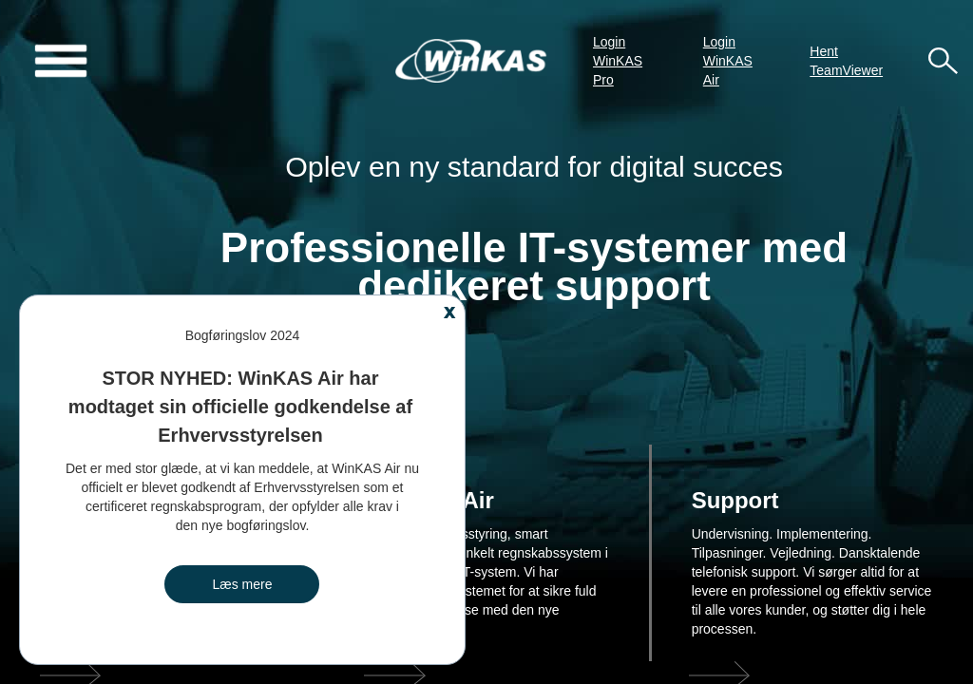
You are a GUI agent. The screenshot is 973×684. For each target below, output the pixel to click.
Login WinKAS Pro (617, 60)
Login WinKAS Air (728, 60)
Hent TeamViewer (846, 61)
